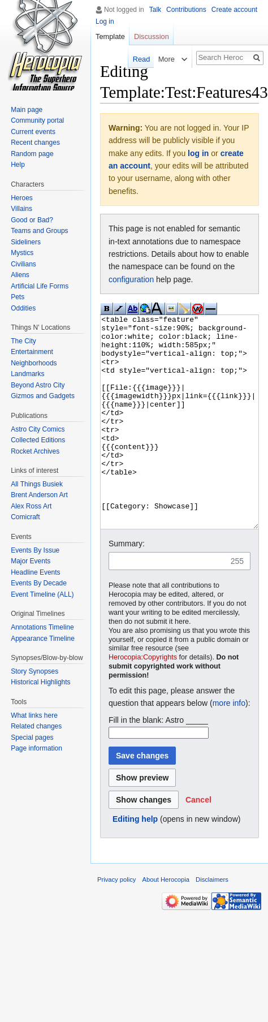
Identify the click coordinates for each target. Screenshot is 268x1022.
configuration (131, 279)
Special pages (32, 737)
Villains (21, 209)
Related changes (36, 726)
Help (18, 165)
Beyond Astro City (37, 385)
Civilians (23, 264)
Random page (32, 154)
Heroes (22, 198)
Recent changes (35, 142)
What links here (34, 715)
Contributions (186, 10)
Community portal (37, 120)
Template (110, 36)
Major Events (30, 561)
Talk (155, 10)
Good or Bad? (32, 220)
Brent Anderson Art (39, 495)
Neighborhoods (34, 363)
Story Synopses (34, 671)
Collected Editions (38, 440)
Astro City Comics (37, 429)
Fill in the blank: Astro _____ (158, 762)
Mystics (22, 253)
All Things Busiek (37, 484)
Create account (234, 10)
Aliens (20, 275)
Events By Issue (35, 550)
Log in (105, 21)
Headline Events (35, 572)
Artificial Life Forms (39, 286)
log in (198, 153)
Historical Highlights (40, 682)
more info (229, 745)
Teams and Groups (39, 231)
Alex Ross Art (31, 506)
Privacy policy (116, 921)
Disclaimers (212, 921)
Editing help (135, 861)
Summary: (127, 585)
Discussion (151, 36)
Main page (26, 110)
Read (139, 59)
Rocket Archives (35, 451)
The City (23, 341)
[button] (198, 842)
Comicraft (25, 517)
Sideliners (26, 242)
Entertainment (32, 352)
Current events (33, 132)
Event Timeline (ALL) (42, 594)
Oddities (23, 308)
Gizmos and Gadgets (43, 396)
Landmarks (27, 374)
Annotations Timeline (42, 627)
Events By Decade (39, 583)
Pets (17, 297)
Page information (36, 748)
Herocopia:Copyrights (143, 700)
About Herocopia (165, 921)
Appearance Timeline (43, 638)
